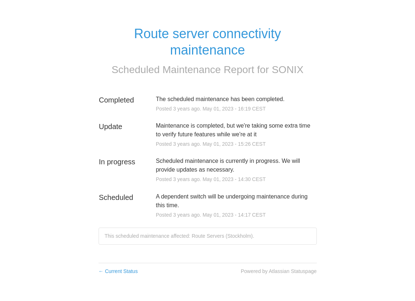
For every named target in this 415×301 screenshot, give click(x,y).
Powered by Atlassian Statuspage (279, 271)
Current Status (118, 271)
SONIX (287, 69)
